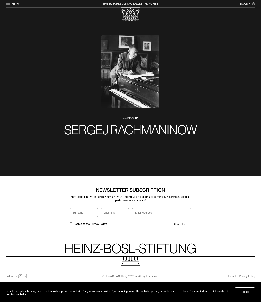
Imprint (232, 276)
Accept (245, 291)
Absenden (179, 224)
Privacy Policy (247, 276)
